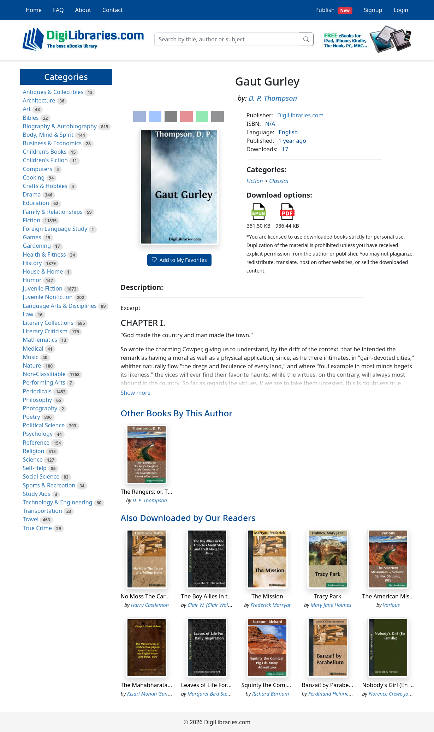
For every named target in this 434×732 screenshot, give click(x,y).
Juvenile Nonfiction (48, 297)
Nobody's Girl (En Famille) (396, 685)
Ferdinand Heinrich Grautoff (339, 693)
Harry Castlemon (150, 605)
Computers (38, 169)
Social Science (41, 476)
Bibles (31, 118)
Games (32, 237)
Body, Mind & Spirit (48, 135)
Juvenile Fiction (43, 288)
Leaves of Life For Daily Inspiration (226, 685)
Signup (373, 10)
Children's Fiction (45, 160)
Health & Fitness (44, 254)
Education (36, 203)
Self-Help (35, 468)
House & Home (43, 271)
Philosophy (37, 400)
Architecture (39, 100)
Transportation (42, 511)
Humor (32, 280)
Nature (32, 365)
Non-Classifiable (44, 374)
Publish (333, 10)
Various (391, 605)
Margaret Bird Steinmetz (215, 693)
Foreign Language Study (55, 229)
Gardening (37, 246)
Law (28, 314)
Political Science (44, 425)
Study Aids (36, 494)
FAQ (58, 10)
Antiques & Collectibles (53, 92)
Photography (40, 408)
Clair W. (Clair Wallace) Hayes (220, 605)
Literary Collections (48, 323)
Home (34, 10)
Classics (279, 181)
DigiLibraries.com (300, 115)
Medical (33, 348)
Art (27, 109)
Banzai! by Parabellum (331, 685)
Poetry (31, 417)
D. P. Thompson (273, 98)
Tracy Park (327, 596)
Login (401, 10)
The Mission (267, 596)
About (83, 10)
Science (33, 459)
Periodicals (37, 391)
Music (30, 357)
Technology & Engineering (58, 502)
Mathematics (40, 340)
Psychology (38, 434)
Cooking (34, 177)
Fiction (32, 220)
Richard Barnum (270, 693)
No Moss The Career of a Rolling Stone (171, 596)
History (32, 263)
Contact (112, 10)
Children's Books (45, 152)
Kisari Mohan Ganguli (151, 693)
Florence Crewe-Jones (392, 693)
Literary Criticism (45, 331)
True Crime (37, 528)
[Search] (226, 39)
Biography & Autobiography (60, 126)
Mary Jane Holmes (331, 605)
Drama (32, 194)
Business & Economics (52, 143)
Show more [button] (136, 393)
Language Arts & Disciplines (60, 306)
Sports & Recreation (49, 485)
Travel (31, 519)
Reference (36, 442)
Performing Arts (44, 382)
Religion (33, 451)
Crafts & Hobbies (45, 186)
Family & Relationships (53, 212)
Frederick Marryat (271, 605)
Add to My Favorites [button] (179, 260)
